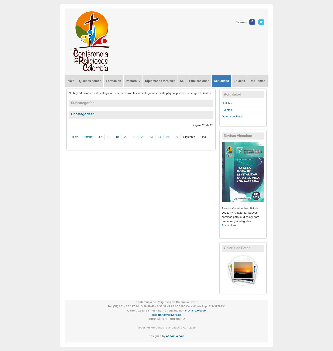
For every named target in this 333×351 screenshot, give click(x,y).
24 (159, 136)
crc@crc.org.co (195, 310)
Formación (113, 81)
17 (100, 136)
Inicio (71, 81)
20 (125, 136)
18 (108, 136)
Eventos (227, 109)
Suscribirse (229, 225)
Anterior (88, 136)
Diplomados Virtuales (160, 81)
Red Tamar (257, 81)
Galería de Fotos (232, 116)
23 (151, 136)
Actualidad (221, 81)
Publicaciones (199, 81)
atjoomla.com (175, 336)
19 (117, 136)
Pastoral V (133, 81)
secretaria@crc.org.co (166, 314)
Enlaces (239, 81)
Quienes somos (90, 81)
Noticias (227, 103)
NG (182, 81)
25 (167, 136)
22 (142, 136)
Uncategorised (83, 114)
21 (134, 136)
